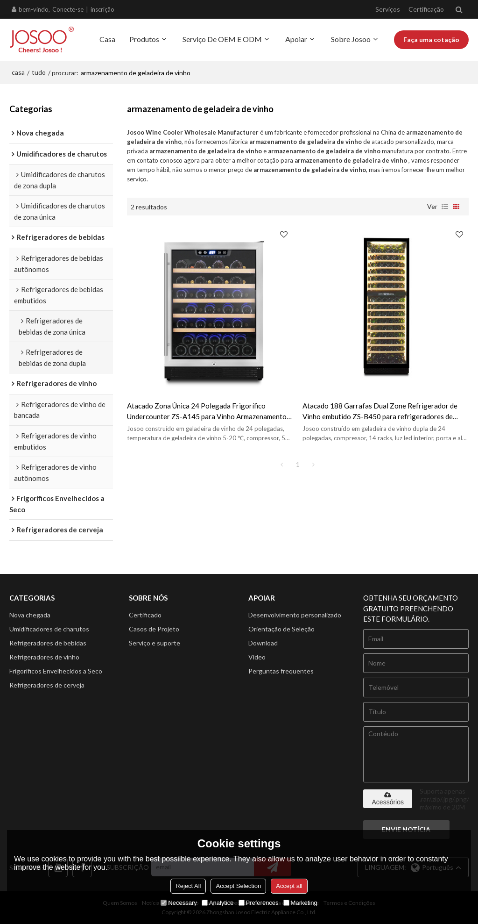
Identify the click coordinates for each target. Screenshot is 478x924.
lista (444, 206)
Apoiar (296, 39)
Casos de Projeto (154, 629)
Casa (107, 39)
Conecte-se (68, 9)
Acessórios (388, 799)
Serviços (387, 9)
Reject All (188, 885)
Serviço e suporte (154, 643)
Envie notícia (406, 829)
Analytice (218, 902)
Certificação (426, 9)
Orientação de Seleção (281, 629)
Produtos (144, 39)
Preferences (259, 902)
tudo (39, 72)
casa (18, 72)
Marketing (300, 902)
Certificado (145, 615)
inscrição (102, 9)
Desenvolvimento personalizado (294, 615)
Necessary (179, 902)
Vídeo (257, 657)
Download (263, 643)
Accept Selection (238, 885)
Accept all (289, 885)
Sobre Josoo (351, 39)
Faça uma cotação (431, 39)
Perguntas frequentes (281, 671)
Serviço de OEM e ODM (222, 39)
